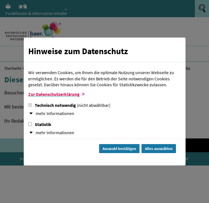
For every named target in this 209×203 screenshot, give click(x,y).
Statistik (39, 124)
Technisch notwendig (69, 105)
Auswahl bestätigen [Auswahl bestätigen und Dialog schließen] (119, 148)
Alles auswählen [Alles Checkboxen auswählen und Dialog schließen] (159, 148)
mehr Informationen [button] (55, 113)
